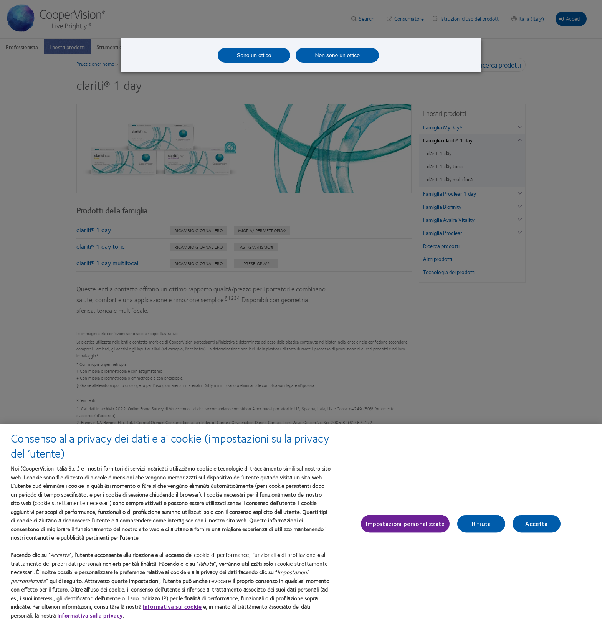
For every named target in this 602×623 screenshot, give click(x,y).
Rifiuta (481, 524)
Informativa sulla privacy (90, 615)
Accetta (536, 524)
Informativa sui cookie (172, 606)
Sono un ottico (254, 55)
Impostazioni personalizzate (405, 524)
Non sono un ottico (337, 55)
